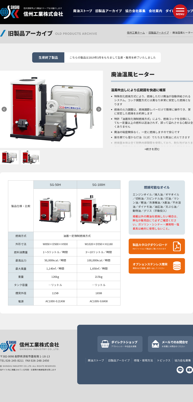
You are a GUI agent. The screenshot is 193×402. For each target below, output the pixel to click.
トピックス (163, 360)
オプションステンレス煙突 (157, 265)
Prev (4, 109)
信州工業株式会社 (43, 13)
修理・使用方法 (143, 360)
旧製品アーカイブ (158, 32)
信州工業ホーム (136, 32)
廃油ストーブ (96, 360)
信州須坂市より (42, 8)
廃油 (82, 10)
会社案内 (155, 10)
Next (98, 109)
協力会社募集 (135, 10)
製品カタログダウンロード (157, 246)
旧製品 (108, 10)
